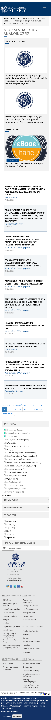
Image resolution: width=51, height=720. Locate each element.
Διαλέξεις (26, 635)
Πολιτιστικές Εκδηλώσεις (31, 649)
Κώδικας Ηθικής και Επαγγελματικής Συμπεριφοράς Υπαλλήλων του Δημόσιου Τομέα (12, 638)
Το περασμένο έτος (20, 21)
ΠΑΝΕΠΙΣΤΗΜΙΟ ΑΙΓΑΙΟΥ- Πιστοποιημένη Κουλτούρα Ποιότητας (24, 165)
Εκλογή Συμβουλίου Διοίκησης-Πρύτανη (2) (23, 462)
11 (9, 409)
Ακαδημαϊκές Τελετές (30, 631)
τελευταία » (8, 413)
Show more (6, 495)
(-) (4, 548)
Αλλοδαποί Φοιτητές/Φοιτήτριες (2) (20, 459)
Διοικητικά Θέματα (29, 613)
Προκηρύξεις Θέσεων (30, 606)
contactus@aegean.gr (14, 580)
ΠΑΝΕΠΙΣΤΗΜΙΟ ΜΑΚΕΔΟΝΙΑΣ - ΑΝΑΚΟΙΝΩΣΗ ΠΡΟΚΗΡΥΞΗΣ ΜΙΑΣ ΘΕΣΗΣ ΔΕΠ (24, 326)
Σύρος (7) (10, 534)
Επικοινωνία (27, 667)
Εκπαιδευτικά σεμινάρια (31, 642)
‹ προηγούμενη (19, 405)
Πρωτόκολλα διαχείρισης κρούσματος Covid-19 (11, 647)
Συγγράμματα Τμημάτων (11, 627)
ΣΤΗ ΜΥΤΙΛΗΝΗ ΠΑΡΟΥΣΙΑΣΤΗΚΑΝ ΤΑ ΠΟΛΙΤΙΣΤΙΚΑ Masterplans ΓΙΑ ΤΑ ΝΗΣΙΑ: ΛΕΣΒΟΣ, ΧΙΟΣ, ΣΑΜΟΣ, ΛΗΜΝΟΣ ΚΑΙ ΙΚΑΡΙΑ (25, 190)
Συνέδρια (26, 652)
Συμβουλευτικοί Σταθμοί (11, 609)
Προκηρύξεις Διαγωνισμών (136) (19, 440)
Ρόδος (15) (10, 524)
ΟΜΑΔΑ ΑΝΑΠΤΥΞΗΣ (8, 694)
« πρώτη (6, 405)
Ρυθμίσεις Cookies (9, 711)
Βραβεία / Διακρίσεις (30, 609)
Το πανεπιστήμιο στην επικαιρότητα (10, 668)
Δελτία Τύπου (8, 663)
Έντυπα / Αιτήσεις (9, 613)
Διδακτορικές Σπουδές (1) (16, 472)
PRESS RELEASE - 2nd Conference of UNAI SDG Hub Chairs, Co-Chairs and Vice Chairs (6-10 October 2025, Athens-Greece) (25, 303)
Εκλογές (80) (11, 443)
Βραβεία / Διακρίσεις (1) (15, 469)
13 (20, 409)
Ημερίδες (26, 645)
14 (25, 409)
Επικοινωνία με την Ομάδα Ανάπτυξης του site (32, 686)
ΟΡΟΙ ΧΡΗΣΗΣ (24, 692)
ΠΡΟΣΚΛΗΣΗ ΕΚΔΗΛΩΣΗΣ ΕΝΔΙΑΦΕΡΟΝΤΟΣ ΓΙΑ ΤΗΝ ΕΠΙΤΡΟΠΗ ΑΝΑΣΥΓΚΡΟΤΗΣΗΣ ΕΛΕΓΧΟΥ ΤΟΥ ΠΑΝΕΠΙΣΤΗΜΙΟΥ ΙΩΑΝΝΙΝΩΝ (22, 240)
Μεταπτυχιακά (28, 616)
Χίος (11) (9, 531)
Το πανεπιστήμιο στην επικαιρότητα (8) (21, 453)
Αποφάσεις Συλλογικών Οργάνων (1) (21, 466)
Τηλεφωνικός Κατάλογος (31, 663)
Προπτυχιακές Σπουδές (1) (16, 475)
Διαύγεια (6, 620)
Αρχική (6, 18)
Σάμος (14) (10, 528)
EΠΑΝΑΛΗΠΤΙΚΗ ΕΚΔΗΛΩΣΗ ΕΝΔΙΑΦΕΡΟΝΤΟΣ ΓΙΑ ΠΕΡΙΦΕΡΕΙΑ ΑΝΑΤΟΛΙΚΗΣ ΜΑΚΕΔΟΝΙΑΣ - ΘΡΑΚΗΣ (23, 263)
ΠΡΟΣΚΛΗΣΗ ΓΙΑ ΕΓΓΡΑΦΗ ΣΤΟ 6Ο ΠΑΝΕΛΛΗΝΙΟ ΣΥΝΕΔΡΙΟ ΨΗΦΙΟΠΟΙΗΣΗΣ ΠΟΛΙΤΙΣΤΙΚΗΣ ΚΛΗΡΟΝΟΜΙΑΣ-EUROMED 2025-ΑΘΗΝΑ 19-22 (24, 366)
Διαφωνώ (17, 716)
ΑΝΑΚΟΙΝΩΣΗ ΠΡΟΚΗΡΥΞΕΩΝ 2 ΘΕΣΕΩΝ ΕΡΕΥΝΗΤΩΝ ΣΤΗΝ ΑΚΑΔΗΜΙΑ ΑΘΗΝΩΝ (24, 282)
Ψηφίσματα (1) (12, 479)
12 (15, 409)
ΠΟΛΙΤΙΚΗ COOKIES (37, 692)
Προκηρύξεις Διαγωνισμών (27, 601)
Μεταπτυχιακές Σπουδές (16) (17, 446)
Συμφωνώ (6, 716)
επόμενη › (38, 409)
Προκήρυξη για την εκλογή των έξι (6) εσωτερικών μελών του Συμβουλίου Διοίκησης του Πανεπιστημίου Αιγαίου (24, 119)
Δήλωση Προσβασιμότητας (29, 681)
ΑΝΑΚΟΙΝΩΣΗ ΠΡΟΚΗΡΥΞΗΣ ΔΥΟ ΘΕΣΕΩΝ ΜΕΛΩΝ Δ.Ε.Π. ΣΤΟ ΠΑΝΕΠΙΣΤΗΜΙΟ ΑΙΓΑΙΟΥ (25, 387)
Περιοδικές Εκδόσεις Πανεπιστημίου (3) (21, 456)
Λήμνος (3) (10, 537)
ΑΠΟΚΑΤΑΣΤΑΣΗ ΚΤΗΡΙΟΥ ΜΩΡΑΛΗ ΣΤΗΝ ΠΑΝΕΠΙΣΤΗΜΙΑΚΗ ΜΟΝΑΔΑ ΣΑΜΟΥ (25, 345)
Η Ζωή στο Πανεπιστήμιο (22, 18)
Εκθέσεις (26, 638)
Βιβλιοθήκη (7, 600)
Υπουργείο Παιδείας (10, 616)
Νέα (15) (9, 449)
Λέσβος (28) (11, 521)
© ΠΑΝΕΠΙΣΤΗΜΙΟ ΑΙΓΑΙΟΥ (9, 692)
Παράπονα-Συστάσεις (31, 671)
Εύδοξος (6, 623)
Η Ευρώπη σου (8, 630)
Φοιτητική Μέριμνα (30, 620)
